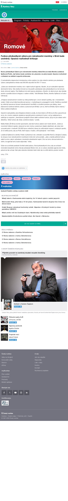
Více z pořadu (7, 289)
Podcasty (5, 459)
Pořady (26, 20)
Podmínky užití (22, 496)
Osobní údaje (12, 496)
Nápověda (38, 440)
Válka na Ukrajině (7, 437)
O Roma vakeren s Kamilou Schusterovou (24, 292)
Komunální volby (7, 440)
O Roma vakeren (6, 64)
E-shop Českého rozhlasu (12, 329)
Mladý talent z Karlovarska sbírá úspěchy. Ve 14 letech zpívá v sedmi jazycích (38, 237)
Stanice (4, 443)
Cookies (4, 496)
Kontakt (37, 448)
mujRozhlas (5, 212)
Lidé (52, 20)
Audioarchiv (63, 10)
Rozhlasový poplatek (41, 451)
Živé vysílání (7, 221)
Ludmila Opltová (15, 106)
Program (55, 10)
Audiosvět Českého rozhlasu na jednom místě (14, 229)
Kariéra (37, 445)
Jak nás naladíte (40, 437)
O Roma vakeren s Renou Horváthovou (23, 309)
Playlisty (45, 20)
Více (59, 20)
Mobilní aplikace (7, 462)
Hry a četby (7, 217)
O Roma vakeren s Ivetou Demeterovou (23, 301)
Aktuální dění (6, 20)
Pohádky (26, 217)
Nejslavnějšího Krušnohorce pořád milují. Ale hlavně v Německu (32, 271)
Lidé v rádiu (38, 443)
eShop (4, 445)
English (30, 496)
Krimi (17, 217)
